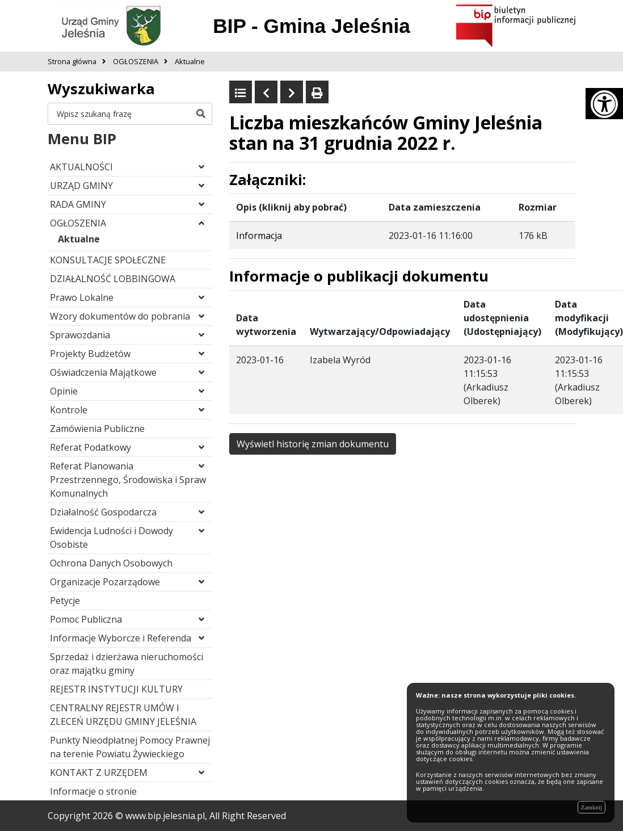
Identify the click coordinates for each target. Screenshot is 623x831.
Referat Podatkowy (90, 447)
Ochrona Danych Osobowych (111, 563)
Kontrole (68, 410)
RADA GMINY (78, 204)
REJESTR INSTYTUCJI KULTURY (116, 689)
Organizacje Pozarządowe (105, 582)
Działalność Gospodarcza (103, 512)
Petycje (65, 600)
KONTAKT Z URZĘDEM (99, 772)
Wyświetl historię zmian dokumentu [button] (313, 444)
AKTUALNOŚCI (81, 167)
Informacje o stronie (93, 791)
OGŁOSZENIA (78, 223)
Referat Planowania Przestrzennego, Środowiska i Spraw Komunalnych (128, 480)
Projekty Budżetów (90, 353)
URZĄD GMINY (81, 185)
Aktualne (79, 239)
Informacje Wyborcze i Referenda (120, 638)
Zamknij (591, 807)
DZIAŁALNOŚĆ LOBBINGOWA (112, 278)
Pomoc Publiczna (86, 619)
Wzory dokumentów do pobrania (120, 316)
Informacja (259, 235)
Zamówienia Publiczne (97, 428)
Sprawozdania (80, 335)
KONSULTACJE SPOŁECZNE (108, 260)
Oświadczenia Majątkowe (103, 372)
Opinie (64, 391)
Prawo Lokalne (81, 297)
